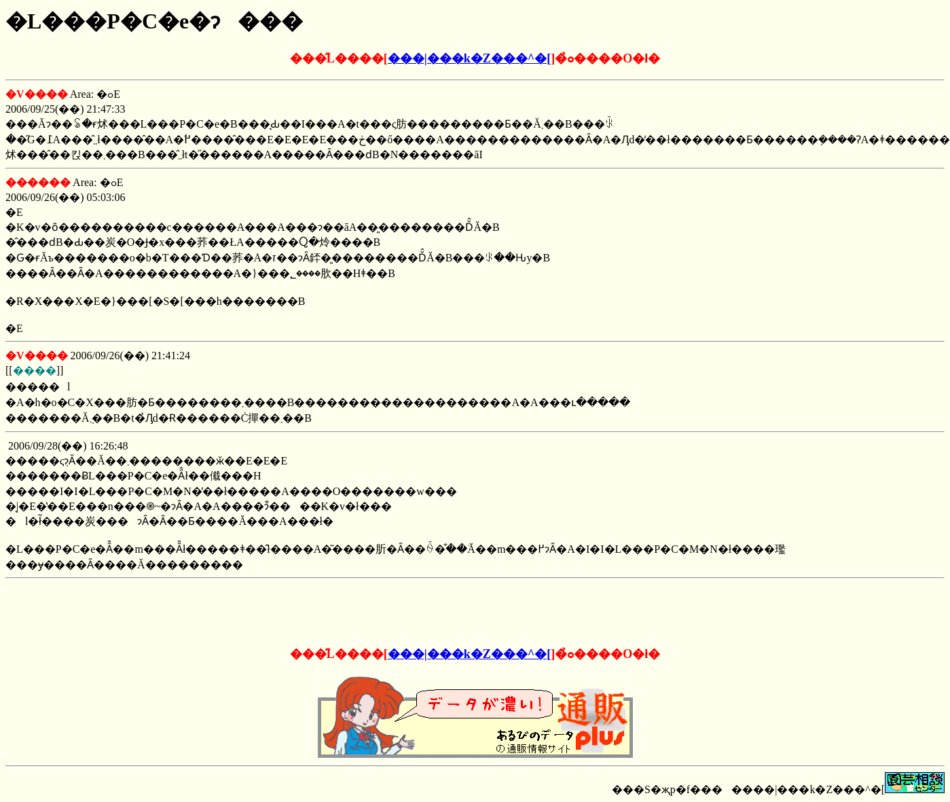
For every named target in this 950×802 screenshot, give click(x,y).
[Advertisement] (475, 609)
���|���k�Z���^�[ (469, 58)
